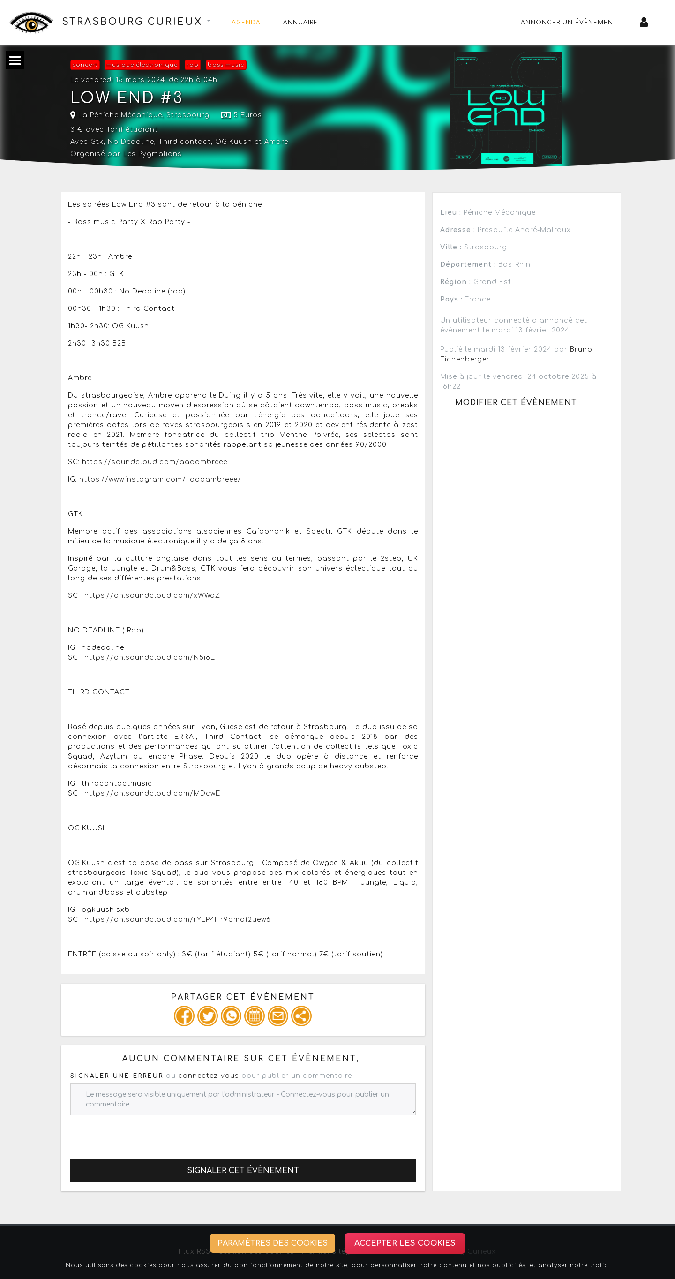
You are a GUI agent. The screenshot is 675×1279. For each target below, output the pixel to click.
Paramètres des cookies (273, 1243)
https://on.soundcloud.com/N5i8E (149, 657)
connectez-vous (208, 1075)
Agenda (246, 22)
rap (193, 65)
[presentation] (141, 1133)
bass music (226, 65)
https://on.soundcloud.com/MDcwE (152, 793)
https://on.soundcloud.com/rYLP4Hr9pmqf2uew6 (177, 919)
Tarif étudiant (132, 129)
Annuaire (300, 22)
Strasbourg (188, 115)
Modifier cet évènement (516, 403)
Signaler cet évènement (243, 1170)
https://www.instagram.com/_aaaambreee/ (160, 479)
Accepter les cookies (405, 1243)
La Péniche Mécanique (116, 115)
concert (85, 65)
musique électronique (142, 65)
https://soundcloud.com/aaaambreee (154, 462)
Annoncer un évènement (569, 22)
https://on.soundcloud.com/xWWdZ (152, 595)
